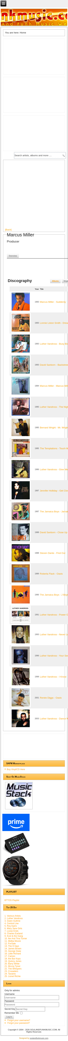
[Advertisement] (34, 195)
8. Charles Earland (13, 933)
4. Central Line (12, 923)
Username (10, 994)
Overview (13, 256)
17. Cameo (10, 956)
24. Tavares (10, 974)
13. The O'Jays (12, 946)
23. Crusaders (11, 971)
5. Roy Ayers (11, 926)
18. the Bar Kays (13, 958)
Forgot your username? (18, 1020)
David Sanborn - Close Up (53, 532)
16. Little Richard (13, 953)
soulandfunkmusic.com (39, 1038)
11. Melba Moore (13, 941)
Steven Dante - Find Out (52, 553)
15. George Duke (13, 951)
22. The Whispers (13, 968)
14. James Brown (13, 948)
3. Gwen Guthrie (12, 921)
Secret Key (10, 1009)
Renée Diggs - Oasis (51, 697)
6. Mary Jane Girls (13, 928)
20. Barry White (12, 963)
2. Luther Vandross (14, 918)
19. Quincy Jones (13, 961)
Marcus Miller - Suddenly (53, 302)
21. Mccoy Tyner (12, 966)
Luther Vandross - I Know (53, 676)
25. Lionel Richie (13, 976)
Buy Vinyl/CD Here (16, 769)
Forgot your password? (18, 1023)
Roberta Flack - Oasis (51, 573)
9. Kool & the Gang (14, 936)
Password (9, 1001)
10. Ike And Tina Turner (16, 938)
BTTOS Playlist (12, 900)
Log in (9, 1017)
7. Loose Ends (11, 931)
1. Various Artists (13, 916)
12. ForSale (10, 943)
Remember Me (12, 1013)
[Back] (8, 229)
